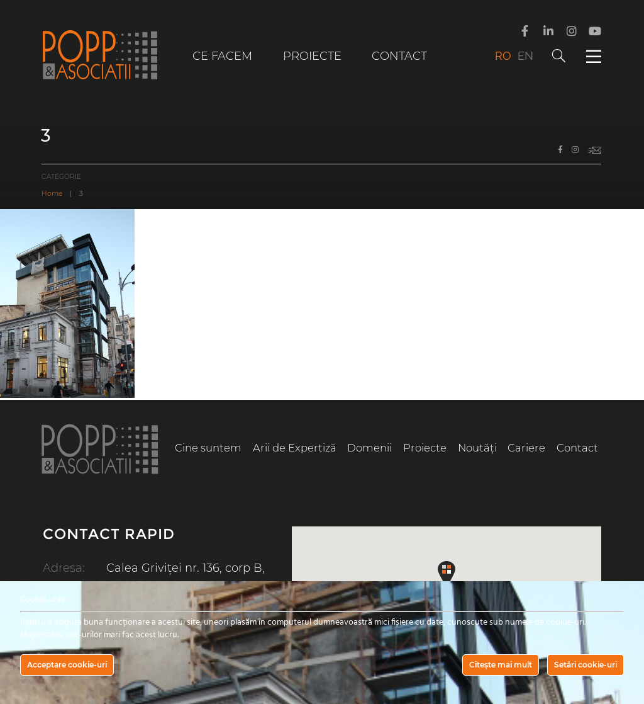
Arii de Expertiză (294, 447)
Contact (399, 56)
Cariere (526, 447)
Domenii (369, 447)
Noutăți (477, 447)
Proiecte (312, 56)
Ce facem (222, 56)
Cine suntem (208, 447)
